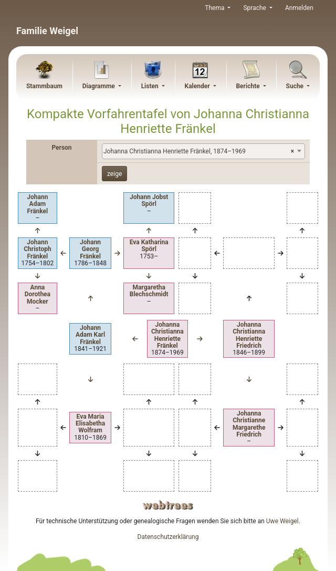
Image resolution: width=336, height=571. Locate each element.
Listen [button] (150, 86)
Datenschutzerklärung (168, 537)
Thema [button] (215, 8)
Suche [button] (296, 86)
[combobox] (203, 151)
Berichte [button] (248, 86)
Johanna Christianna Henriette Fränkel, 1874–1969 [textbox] (198, 151)
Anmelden (299, 8)
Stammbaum (44, 86)
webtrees (168, 505)
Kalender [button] (198, 86)
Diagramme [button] (99, 86)
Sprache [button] (255, 8)
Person (61, 147)
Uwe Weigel (282, 521)
